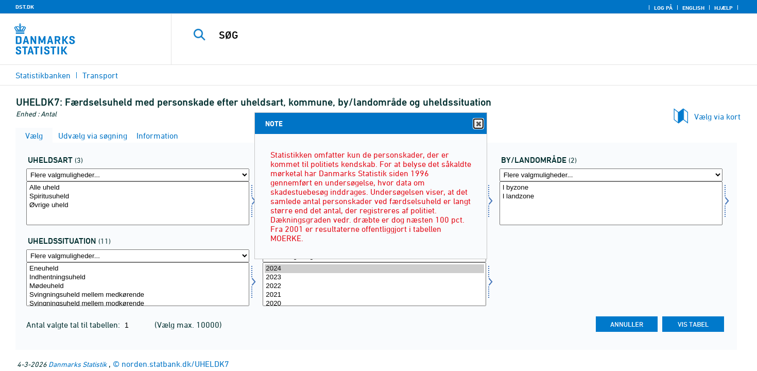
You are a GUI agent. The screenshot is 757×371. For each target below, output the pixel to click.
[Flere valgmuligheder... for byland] (611, 174)
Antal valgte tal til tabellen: (74, 324)
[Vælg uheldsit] (137, 284)
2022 (374, 286)
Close (478, 124)
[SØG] (446, 35)
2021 (374, 295)
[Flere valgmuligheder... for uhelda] (137, 174)
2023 (374, 277)
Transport (100, 75)
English (693, 7)
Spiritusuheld (137, 196)
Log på (663, 7)
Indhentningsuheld (137, 277)
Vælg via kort (717, 116)
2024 (374, 268)
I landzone (611, 196)
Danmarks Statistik (77, 364)
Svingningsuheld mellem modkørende (137, 303)
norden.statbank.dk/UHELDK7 (175, 363)
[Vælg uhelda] (137, 203)
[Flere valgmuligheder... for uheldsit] (137, 255)
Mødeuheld (137, 286)
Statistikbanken (43, 75)
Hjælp (723, 7)
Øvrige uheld (137, 205)
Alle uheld (137, 187)
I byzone (611, 187)
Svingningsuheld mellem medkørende (137, 295)
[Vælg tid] (374, 284)
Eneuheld (137, 268)
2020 (374, 303)
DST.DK (24, 6)
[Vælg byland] (611, 203)
